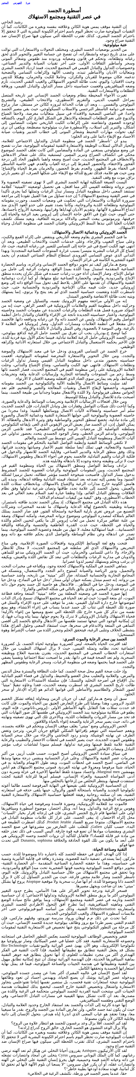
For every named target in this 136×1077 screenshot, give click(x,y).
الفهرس (17, 2)
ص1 (28, 2)
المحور (4, 2)
